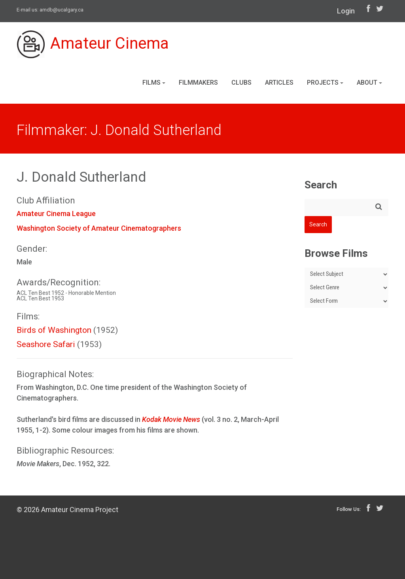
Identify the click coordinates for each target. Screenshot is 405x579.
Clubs (241, 82)
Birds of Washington (54, 330)
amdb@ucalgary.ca (61, 10)
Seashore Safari (46, 344)
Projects (325, 82)
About (369, 82)
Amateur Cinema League (56, 213)
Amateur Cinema (93, 44)
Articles (279, 82)
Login (346, 11)
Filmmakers (198, 82)
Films (153, 82)
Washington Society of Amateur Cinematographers (99, 228)
